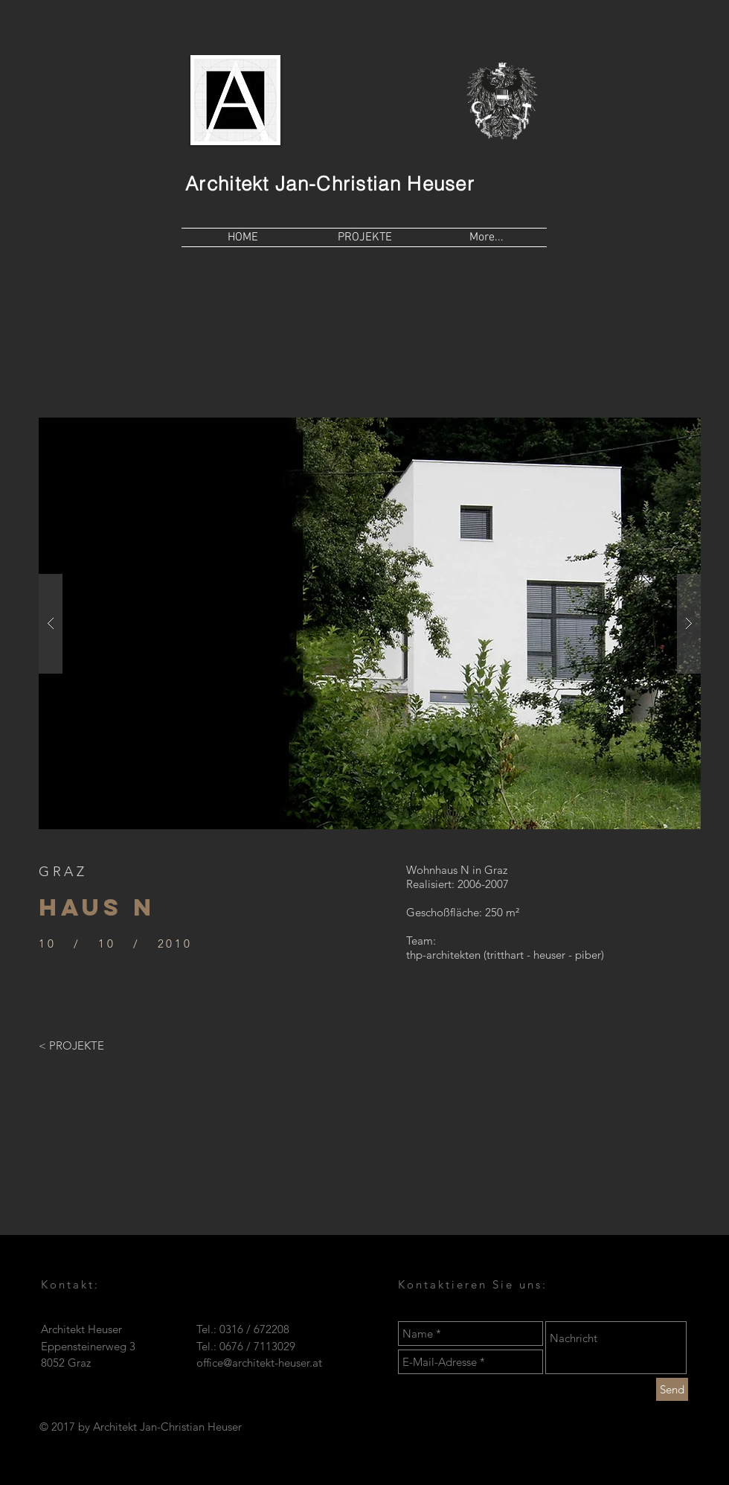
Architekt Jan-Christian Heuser (330, 184)
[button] (370, 623)
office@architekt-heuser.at (259, 1362)
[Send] (672, 1389)
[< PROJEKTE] (71, 1045)
